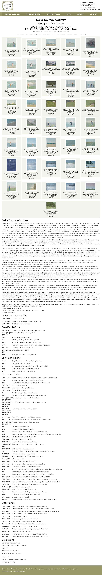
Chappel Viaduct (53, 14)
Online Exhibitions (33, 14)
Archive (80, 14)
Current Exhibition (12, 14)
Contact (93, 14)
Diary (69, 14)
